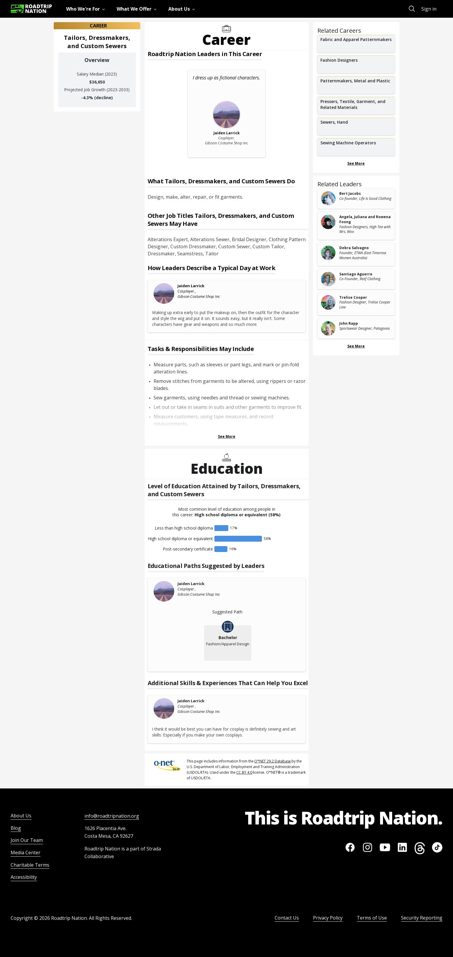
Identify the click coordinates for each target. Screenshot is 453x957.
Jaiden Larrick (190, 285)
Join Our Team (27, 840)
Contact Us (287, 917)
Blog (16, 828)
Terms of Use (372, 917)
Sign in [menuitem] (428, 9)
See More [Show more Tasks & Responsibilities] (226, 436)
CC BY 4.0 (244, 772)
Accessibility (24, 877)
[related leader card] (356, 198)
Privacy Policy (328, 917)
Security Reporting (421, 917)
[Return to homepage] (31, 8)
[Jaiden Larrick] (164, 293)
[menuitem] (86, 9)
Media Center (25, 852)
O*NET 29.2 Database (272, 761)
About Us (21, 815)
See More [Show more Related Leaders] (356, 346)
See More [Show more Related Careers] (356, 163)
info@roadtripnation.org (111, 816)
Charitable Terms (30, 865)
